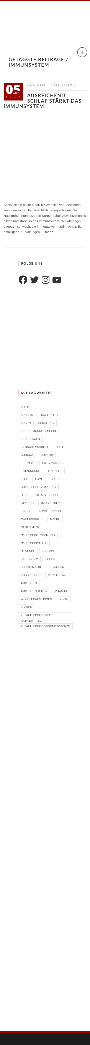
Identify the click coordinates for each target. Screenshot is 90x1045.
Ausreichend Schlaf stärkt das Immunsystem (43, 100)
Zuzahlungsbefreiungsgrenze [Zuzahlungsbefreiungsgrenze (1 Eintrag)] (45, 626)
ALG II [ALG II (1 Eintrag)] (25, 406)
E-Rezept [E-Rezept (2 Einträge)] (27, 463)
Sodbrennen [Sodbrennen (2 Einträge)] (31, 575)
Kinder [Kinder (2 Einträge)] (26, 511)
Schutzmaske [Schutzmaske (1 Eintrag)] (31, 567)
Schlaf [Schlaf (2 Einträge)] (50, 559)
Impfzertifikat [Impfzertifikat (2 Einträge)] (52, 503)
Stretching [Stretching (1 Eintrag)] (57, 575)
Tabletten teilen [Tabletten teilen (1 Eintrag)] (34, 591)
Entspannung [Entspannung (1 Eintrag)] (53, 463)
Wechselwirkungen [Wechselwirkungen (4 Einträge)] (36, 599)
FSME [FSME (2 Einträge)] (39, 479)
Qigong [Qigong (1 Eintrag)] (48, 551)
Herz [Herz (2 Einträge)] (24, 495)
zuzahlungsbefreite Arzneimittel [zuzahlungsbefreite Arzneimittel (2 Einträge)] (37, 616)
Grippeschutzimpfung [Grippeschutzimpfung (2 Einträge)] (38, 487)
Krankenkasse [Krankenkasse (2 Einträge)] (50, 511)
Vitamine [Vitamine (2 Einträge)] (61, 591)
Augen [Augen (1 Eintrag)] (26, 422)
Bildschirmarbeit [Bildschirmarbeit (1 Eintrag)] (34, 447)
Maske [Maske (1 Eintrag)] (55, 519)
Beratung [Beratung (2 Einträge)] (46, 422)
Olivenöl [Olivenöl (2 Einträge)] (28, 551)
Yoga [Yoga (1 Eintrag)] (64, 599)
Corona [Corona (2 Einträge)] (27, 455)
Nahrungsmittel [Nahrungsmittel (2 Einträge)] (34, 543)
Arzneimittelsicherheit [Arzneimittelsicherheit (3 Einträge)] (39, 414)
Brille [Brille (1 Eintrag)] (61, 447)
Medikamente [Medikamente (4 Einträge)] (31, 527)
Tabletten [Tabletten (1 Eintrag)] (29, 583)
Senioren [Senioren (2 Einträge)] (57, 567)
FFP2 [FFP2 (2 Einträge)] (24, 479)
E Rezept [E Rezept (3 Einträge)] (55, 471)
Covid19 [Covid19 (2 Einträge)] (47, 455)
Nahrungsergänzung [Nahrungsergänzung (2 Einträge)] (38, 535)
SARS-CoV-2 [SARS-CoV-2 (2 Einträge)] (29, 559)
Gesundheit (62, 85)
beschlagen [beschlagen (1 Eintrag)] (30, 439)
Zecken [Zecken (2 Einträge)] (26, 607)
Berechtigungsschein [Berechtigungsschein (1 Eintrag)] (38, 431)
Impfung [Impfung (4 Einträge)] (27, 503)
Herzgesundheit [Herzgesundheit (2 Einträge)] (49, 495)
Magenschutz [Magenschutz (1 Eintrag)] (31, 519)
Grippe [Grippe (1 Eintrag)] (56, 479)
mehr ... (50, 232)
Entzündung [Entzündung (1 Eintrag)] (30, 471)
